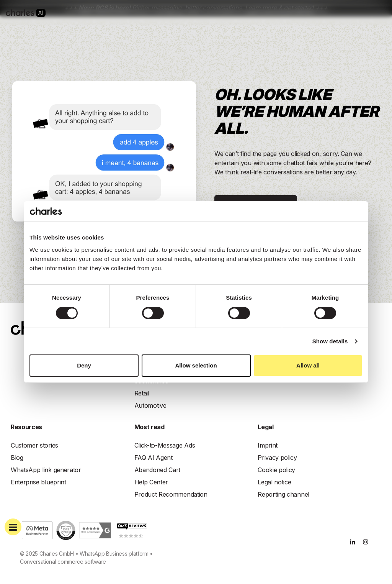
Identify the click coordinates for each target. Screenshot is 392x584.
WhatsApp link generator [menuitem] (46, 470)
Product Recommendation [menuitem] (170, 494)
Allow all (308, 365)
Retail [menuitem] (141, 393)
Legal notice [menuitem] (274, 482)
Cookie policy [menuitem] (276, 470)
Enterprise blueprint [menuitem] (38, 482)
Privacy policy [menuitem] (277, 457)
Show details (330, 341)
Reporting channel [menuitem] (283, 494)
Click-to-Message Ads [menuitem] (164, 445)
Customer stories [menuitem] (34, 445)
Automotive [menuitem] (150, 405)
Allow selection (196, 365)
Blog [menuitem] (17, 457)
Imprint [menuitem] (268, 445)
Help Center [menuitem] (151, 482)
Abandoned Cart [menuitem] (157, 470)
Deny (84, 365)
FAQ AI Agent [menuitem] (153, 457)
